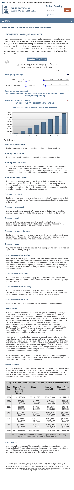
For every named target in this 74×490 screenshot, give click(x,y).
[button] (37, 74)
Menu (7, 21)
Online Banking (54, 6)
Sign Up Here (51, 15)
